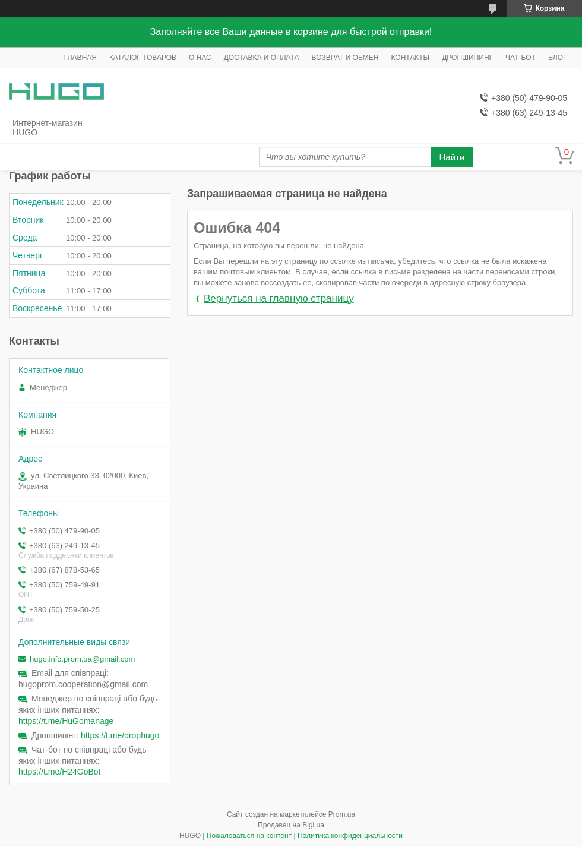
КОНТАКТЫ (410, 57)
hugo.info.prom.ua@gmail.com (82, 659)
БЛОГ (557, 57)
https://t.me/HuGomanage (65, 721)
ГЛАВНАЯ (80, 57)
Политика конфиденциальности (350, 836)
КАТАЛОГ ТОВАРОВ (142, 57)
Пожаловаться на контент (249, 836)
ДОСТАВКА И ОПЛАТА (261, 57)
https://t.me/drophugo (120, 735)
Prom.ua (341, 814)
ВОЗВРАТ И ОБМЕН (345, 57)
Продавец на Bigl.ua (291, 825)
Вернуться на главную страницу (279, 298)
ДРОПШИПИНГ (467, 57)
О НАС (200, 57)
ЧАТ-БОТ (520, 57)
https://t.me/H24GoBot (59, 771)
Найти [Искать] (452, 157)
